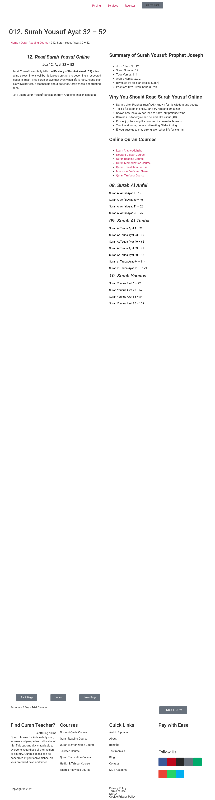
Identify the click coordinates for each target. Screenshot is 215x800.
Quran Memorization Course (77, 744)
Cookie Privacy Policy (122, 796)
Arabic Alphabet (119, 732)
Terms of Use (117, 791)
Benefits (114, 744)
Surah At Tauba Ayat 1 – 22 (126, 228)
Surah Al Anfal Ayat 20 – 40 (126, 199)
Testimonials (117, 751)
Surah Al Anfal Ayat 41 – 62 (126, 206)
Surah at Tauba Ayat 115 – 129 (128, 268)
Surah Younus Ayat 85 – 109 (126, 303)
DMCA (113, 793)
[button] (152, 5)
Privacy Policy (117, 788)
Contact (114, 763)
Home (14, 42)
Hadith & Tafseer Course (75, 763)
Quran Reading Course (34, 42)
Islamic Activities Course (75, 769)
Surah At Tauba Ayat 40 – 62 (126, 241)
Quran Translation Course (75, 757)
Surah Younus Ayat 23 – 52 (125, 290)
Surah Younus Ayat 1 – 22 (125, 283)
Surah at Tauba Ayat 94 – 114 (127, 261)
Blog (112, 757)
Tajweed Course (70, 751)
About (113, 738)
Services (113, 5)
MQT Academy (118, 769)
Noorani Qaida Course (73, 732)
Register (130, 5)
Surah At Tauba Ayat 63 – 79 (126, 248)
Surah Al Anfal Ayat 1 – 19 (125, 193)
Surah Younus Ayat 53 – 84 (125, 296)
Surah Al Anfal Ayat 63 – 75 (126, 213)
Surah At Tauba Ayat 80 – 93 (126, 255)
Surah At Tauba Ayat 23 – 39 (126, 235)
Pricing (96, 5)
